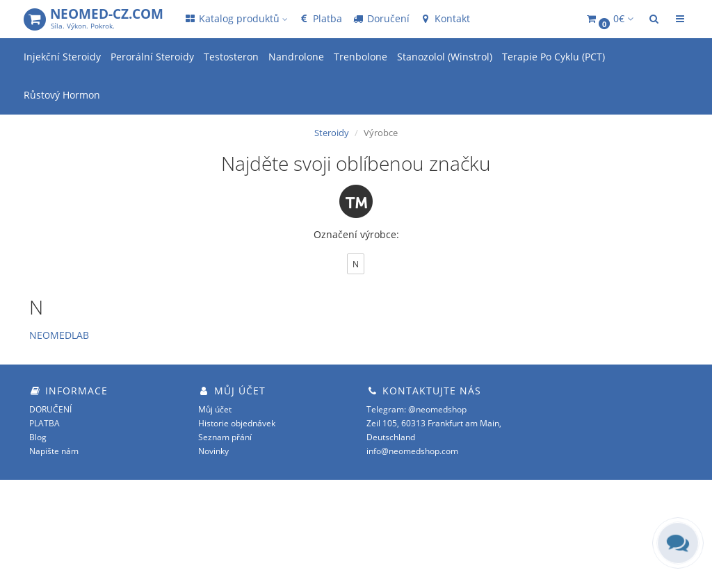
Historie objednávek (236, 423)
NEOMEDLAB (59, 335)
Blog (38, 437)
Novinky (213, 451)
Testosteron (231, 56)
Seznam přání (225, 437)
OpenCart (585, 507)
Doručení (381, 18)
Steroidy (331, 132)
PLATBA (44, 423)
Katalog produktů (236, 18)
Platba (320, 18)
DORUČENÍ (50, 409)
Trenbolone (360, 56)
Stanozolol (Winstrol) (444, 56)
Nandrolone (296, 56)
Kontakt (444, 18)
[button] (609, 19)
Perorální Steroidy (152, 56)
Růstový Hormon (62, 94)
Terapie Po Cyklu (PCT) (553, 56)
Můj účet (215, 409)
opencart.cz (591, 535)
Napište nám (54, 451)
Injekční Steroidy (62, 56)
